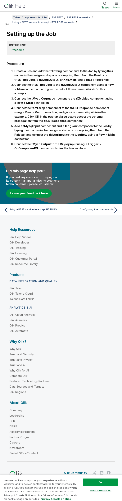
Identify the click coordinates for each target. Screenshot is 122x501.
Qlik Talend (17, 288)
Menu (116, 7)
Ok (100, 482)
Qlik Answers (18, 320)
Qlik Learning (18, 253)
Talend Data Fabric (22, 299)
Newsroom (17, 447)
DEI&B (13, 426)
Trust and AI (17, 365)
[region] (61, 487)
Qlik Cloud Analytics (22, 314)
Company (16, 410)
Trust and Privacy (21, 359)
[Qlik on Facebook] (109, 473)
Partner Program (20, 437)
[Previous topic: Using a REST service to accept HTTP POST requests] (31, 210)
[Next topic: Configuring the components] (90, 210)
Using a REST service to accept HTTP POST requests (43, 22)
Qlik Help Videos (21, 237)
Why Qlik (15, 349)
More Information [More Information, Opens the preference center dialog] (100, 490)
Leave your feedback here (29, 193)
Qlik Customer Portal (23, 258)
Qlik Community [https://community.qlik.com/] (75, 473)
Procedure (17, 50)
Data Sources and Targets (27, 386)
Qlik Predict (17, 325)
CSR (12, 421)
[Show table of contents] (8, 17)
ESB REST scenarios (79, 17)
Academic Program (22, 431)
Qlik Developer (19, 242)
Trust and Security (22, 354)
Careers (15, 442)
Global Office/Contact (24, 453)
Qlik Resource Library (24, 264)
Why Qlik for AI (19, 370)
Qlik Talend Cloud (21, 293)
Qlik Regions (18, 392)
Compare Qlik (19, 375)
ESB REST (57, 17)
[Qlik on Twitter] (94, 473)
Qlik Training (18, 247)
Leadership (17, 415)
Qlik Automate (19, 330)
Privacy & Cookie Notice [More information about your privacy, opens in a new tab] (55, 498)
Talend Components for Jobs (30, 17)
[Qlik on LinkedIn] (101, 473)
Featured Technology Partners (30, 381)
